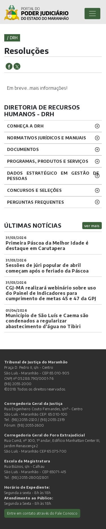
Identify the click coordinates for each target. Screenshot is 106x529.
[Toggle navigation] (92, 13)
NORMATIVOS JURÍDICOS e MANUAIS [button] (46, 137)
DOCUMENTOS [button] (23, 149)
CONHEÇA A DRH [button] (25, 125)
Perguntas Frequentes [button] (35, 202)
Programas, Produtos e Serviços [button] (47, 161)
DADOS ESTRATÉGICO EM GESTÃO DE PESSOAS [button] (53, 175)
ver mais (92, 225)
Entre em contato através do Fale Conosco (42, 513)
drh (14, 37)
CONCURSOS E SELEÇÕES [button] (34, 190)
